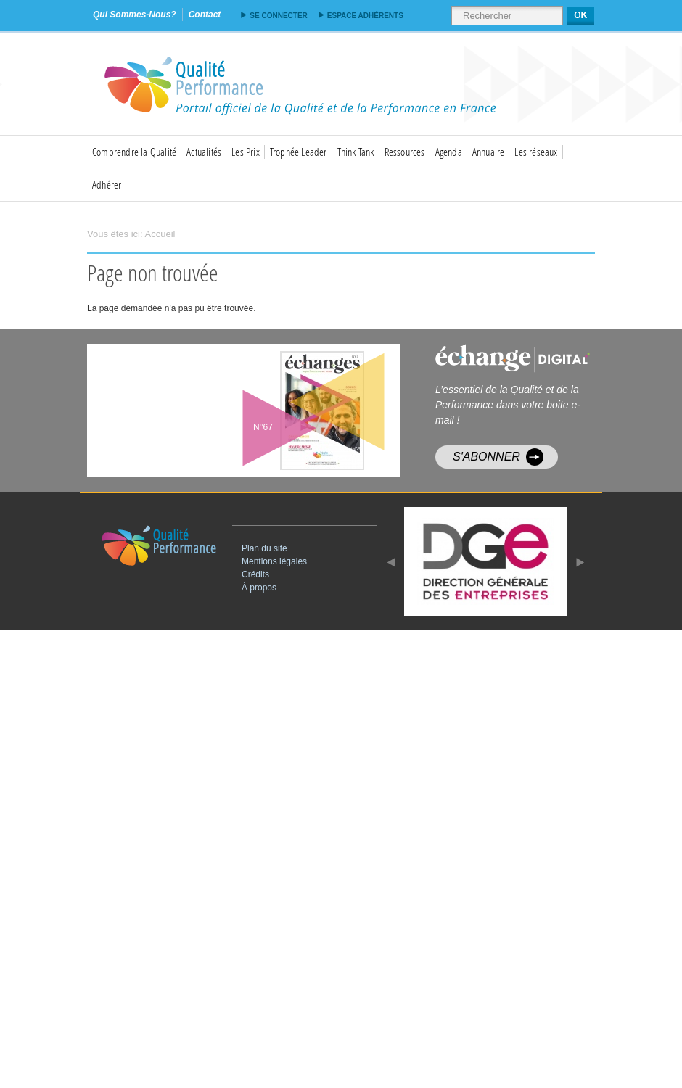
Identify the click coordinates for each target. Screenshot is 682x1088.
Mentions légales (274, 561)
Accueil (160, 233)
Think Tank (355, 151)
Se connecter (278, 16)
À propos (259, 587)
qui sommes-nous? (134, 14)
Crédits (255, 574)
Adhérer (106, 184)
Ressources (405, 151)
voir (278, 410)
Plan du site (264, 548)
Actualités (203, 151)
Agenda (448, 151)
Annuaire (488, 151)
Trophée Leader (298, 151)
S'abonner (486, 456)
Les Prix (245, 151)
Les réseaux (535, 151)
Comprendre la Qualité (134, 151)
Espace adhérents (365, 16)
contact (205, 14)
